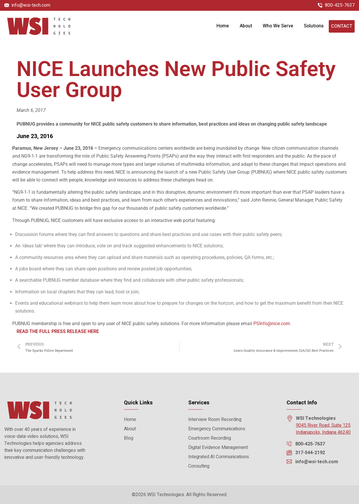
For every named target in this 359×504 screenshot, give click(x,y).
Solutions (314, 26)
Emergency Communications (216, 428)
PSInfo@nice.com (271, 325)
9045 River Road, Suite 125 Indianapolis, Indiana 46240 (323, 429)
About (246, 26)
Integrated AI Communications (218, 456)
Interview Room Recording (214, 419)
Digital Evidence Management (218, 447)
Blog (128, 438)
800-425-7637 (340, 5)
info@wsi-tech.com (31, 5)
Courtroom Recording (209, 438)
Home (222, 26)
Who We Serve (278, 26)
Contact (341, 26)
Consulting (198, 466)
